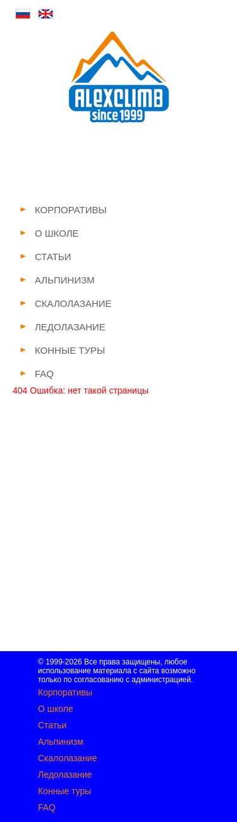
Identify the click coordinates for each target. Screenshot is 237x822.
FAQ (47, 807)
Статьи (52, 725)
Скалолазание (67, 758)
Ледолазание (65, 774)
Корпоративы (65, 692)
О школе (55, 709)
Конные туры (64, 791)
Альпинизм (60, 742)
